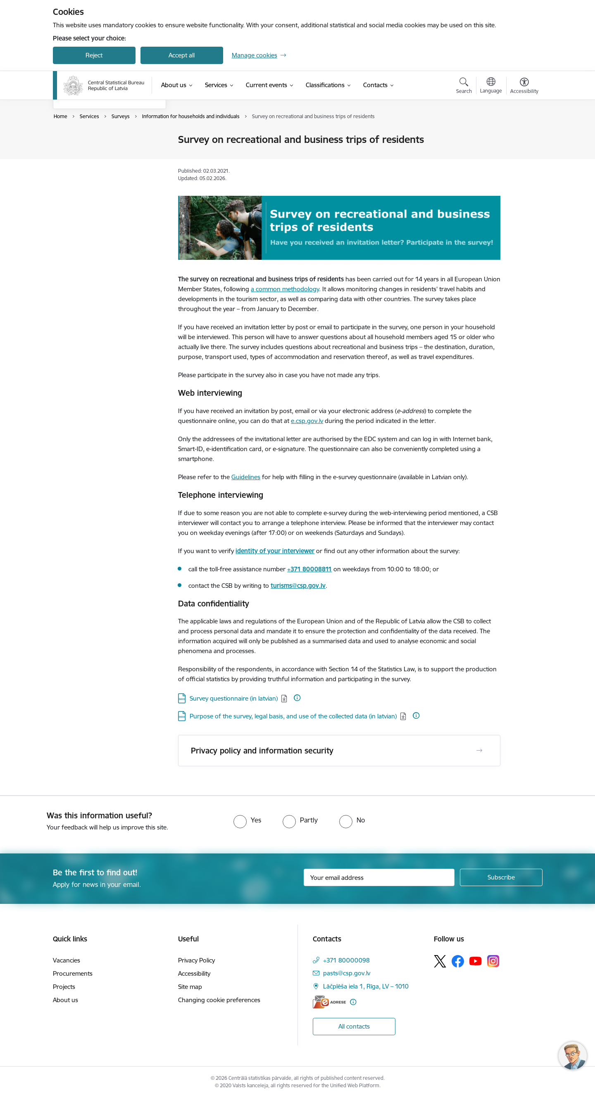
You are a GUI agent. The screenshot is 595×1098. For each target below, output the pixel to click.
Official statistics (84, 140)
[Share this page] (522, 157)
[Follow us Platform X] (440, 961)
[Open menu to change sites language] (491, 86)
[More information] (297, 697)
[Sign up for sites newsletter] (501, 877)
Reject (94, 55)
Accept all (182, 55)
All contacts (354, 1026)
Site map (190, 987)
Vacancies (66, 960)
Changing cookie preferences (219, 1000)
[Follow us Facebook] (458, 961)
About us (65, 1000)
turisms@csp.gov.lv (298, 585)
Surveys (72, 154)
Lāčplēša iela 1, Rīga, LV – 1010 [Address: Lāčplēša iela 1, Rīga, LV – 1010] (366, 986)
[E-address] (329, 1002)
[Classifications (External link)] (325, 85)
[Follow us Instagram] (493, 961)
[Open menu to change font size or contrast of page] (524, 87)
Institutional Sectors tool (95, 183)
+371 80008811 (309, 569)
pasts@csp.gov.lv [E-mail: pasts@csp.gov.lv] (346, 973)
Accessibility (194, 973)
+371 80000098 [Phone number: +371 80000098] (346, 960)
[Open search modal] (464, 87)
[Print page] (522, 136)
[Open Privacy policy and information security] (479, 751)
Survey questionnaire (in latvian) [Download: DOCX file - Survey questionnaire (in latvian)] (234, 698)
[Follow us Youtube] (475, 961)
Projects (64, 987)
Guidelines (245, 477)
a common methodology (285, 289)
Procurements (73, 973)
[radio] (247, 820)
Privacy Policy (196, 960)
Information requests (91, 169)
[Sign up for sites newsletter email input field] (379, 877)
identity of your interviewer (275, 551)
